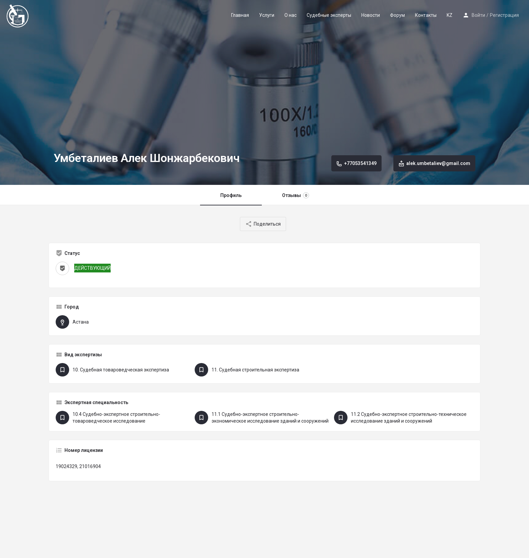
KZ (449, 15)
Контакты (426, 15)
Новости (370, 15)
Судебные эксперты (329, 15)
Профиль (231, 195)
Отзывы (295, 195)
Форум (397, 15)
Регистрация (504, 15)
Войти (478, 15)
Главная (240, 15)
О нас (290, 15)
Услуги (266, 15)
